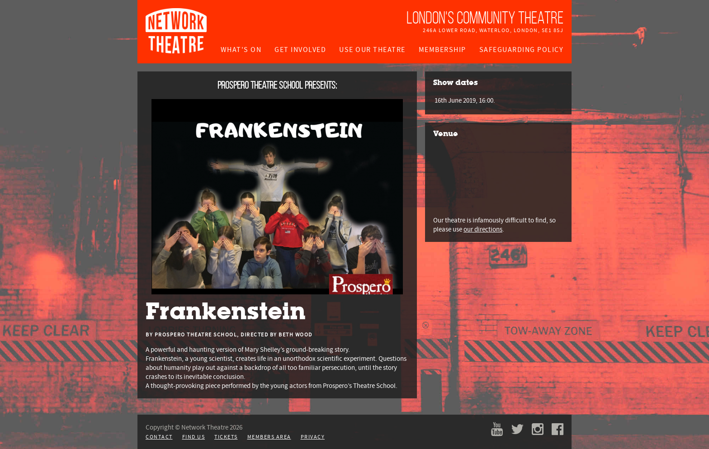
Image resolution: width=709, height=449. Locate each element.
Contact (159, 437)
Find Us (193, 437)
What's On (241, 49)
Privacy (313, 437)
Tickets (226, 437)
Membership (442, 49)
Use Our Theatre (372, 49)
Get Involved (300, 49)
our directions (482, 229)
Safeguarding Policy (521, 49)
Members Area (269, 437)
